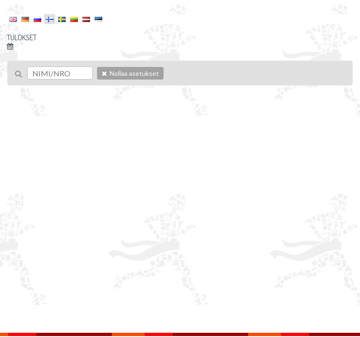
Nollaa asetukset (130, 73)
